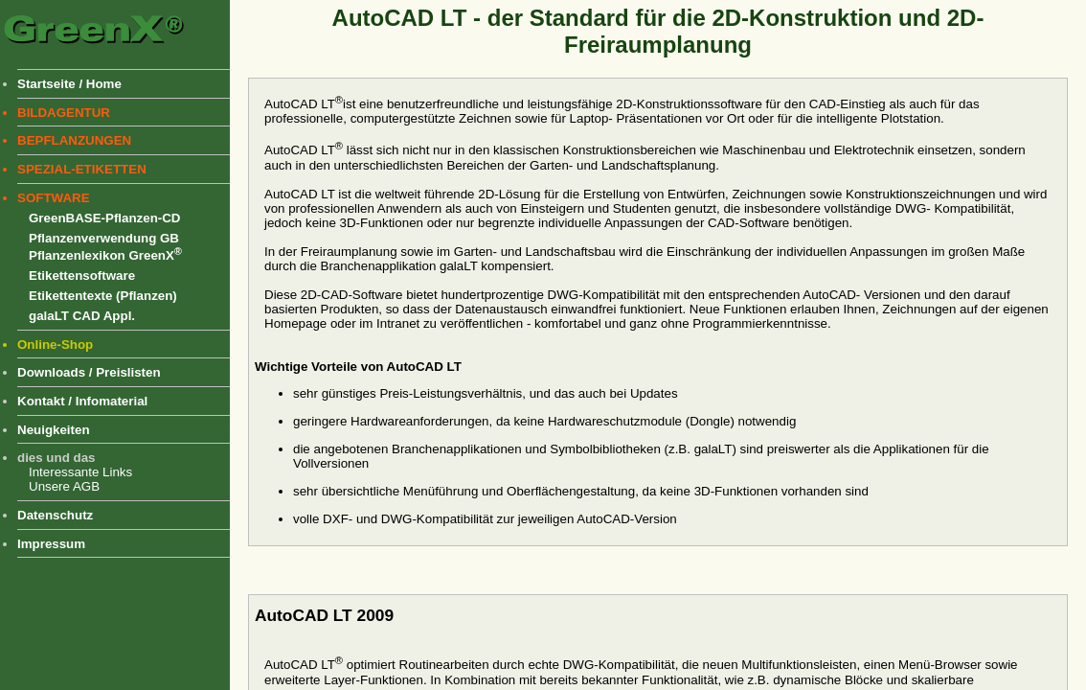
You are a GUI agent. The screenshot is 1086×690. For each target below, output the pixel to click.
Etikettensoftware (82, 275)
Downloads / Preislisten (89, 372)
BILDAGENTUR (63, 112)
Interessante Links (80, 472)
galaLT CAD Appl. (82, 316)
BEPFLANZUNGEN (74, 140)
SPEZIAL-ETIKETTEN (82, 169)
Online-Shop (55, 344)
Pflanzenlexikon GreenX (105, 255)
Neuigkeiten (53, 430)
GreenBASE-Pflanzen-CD (104, 218)
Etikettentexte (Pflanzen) (103, 295)
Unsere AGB (64, 486)
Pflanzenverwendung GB (104, 238)
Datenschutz (55, 515)
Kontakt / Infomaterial (82, 401)
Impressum (51, 544)
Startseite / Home (69, 84)
